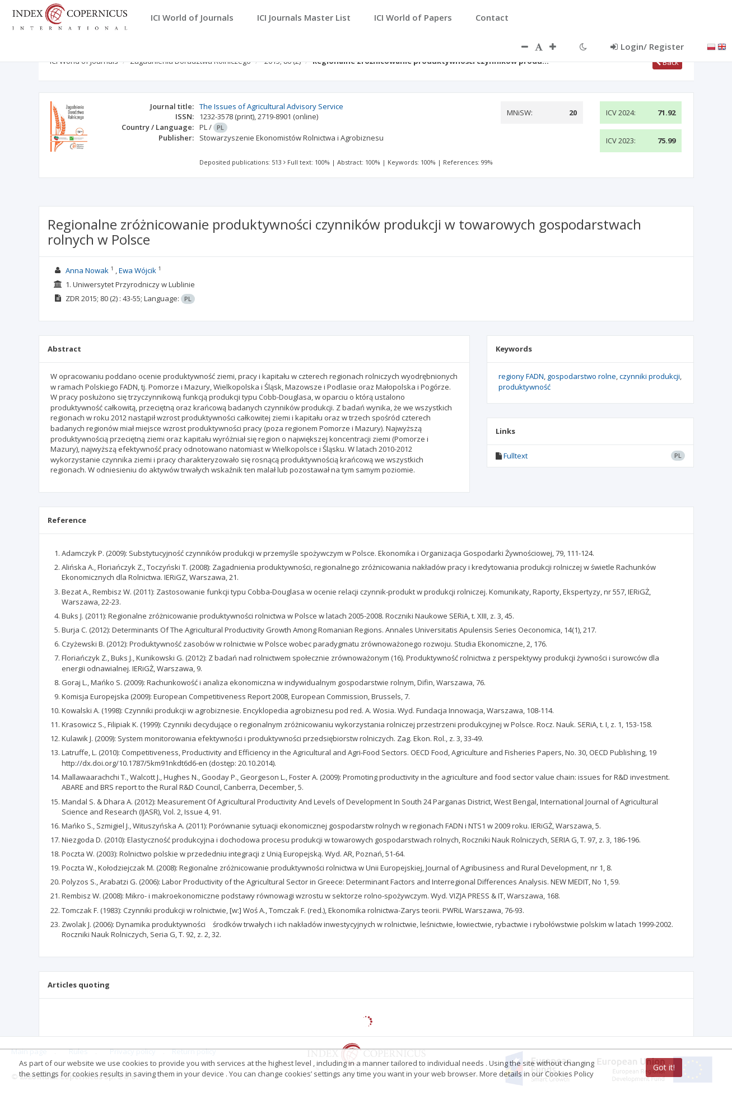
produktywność (524, 387)
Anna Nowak (87, 270)
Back (667, 62)
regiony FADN (521, 376)
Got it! (664, 1067)
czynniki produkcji (649, 376)
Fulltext (515, 456)
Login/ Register (647, 46)
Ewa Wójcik (137, 270)
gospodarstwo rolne (581, 376)
